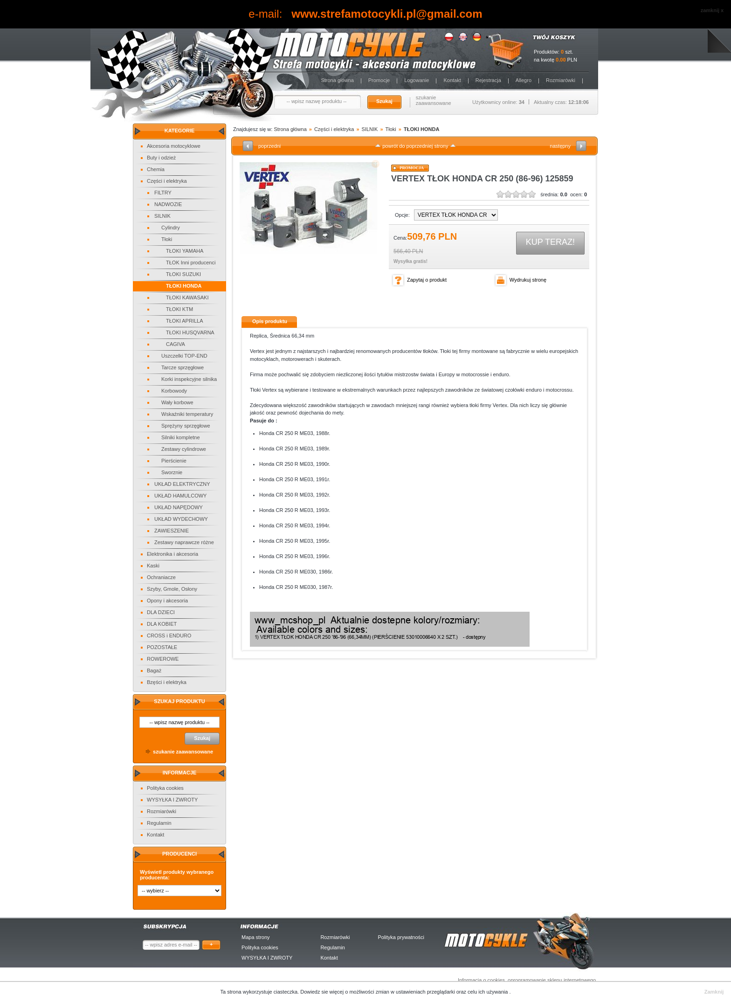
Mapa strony (255, 937)
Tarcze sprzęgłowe (182, 367)
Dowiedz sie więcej (322, 992)
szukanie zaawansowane (433, 100)
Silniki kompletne (180, 437)
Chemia (156, 169)
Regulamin (159, 823)
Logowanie (416, 80)
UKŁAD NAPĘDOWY (178, 507)
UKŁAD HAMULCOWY (180, 495)
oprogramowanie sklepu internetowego (552, 980)
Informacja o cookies (481, 980)
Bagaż (154, 670)
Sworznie (171, 472)
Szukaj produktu (179, 701)
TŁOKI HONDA (183, 286)
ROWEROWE (163, 659)
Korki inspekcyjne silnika (189, 379)
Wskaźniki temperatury (187, 414)
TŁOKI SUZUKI (183, 274)
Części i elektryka (167, 181)
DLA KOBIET (162, 624)
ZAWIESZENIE (171, 530)
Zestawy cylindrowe (183, 449)
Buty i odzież (161, 157)
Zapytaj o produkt (427, 280)
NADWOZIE (168, 204)
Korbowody (174, 391)
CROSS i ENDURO (169, 635)
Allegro (523, 80)
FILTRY (163, 192)
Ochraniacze (161, 577)
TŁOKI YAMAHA (184, 251)
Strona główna (337, 80)
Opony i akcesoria (167, 600)
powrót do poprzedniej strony (415, 146)
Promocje (379, 80)
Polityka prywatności (401, 937)
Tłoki (166, 239)
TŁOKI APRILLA (184, 321)
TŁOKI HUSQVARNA (190, 332)
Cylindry (170, 227)
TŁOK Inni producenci (190, 262)
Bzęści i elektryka (166, 682)
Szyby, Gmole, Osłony (172, 589)
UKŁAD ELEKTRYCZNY (182, 484)
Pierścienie (173, 460)
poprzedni (269, 146)
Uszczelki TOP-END (184, 356)
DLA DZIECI (161, 612)
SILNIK (162, 216)
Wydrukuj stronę (528, 280)
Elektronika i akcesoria (172, 554)
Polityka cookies (165, 788)
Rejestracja (488, 80)
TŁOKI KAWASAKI (187, 297)
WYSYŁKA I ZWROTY (172, 799)
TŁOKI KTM (179, 309)
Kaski (153, 565)
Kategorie (180, 130)
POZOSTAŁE (162, 647)
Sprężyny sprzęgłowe (185, 425)
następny (560, 146)
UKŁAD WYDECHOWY (181, 519)
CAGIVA (175, 344)
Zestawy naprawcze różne (184, 542)
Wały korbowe (177, 402)
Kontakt (452, 80)
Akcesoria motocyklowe (173, 146)
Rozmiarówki (560, 80)
